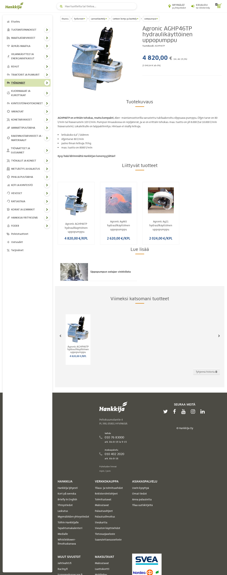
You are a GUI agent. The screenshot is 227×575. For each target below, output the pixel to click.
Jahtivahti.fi (64, 563)
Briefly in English (67, 499)
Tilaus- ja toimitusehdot (109, 488)
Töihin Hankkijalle (68, 522)
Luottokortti (102, 569)
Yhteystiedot (65, 505)
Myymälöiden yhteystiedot (73, 516)
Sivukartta (101, 522)
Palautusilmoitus (105, 516)
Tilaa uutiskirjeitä (142, 505)
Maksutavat (102, 505)
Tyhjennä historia (206, 371)
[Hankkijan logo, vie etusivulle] (15, 5)
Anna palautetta (142, 499)
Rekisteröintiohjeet (106, 493)
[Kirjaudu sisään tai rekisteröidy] (200, 6)
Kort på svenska (67, 493)
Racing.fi (63, 569)
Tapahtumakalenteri (70, 528)
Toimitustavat (103, 499)
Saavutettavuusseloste (108, 539)
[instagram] (194, 411)
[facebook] (175, 411)
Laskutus (63, 511)
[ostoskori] (218, 6)
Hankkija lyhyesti (68, 488)
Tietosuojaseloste (105, 534)
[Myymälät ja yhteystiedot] (177, 6)
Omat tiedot (139, 493)
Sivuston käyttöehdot (107, 528)
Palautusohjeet (104, 511)
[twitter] (166, 411)
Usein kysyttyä (140, 488)
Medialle (63, 534)
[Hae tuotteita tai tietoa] (97, 6)
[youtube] (184, 411)
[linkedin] (203, 411)
